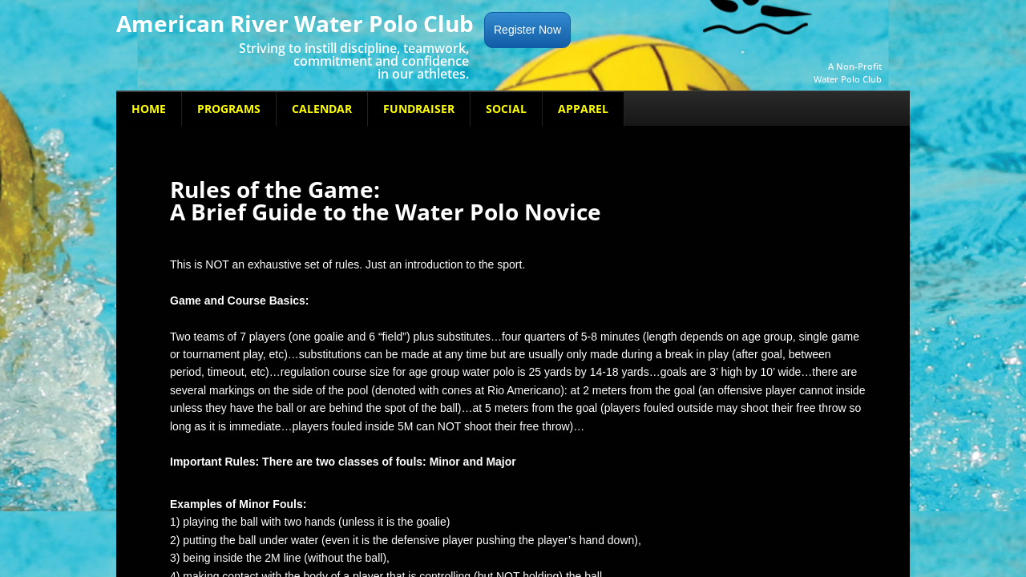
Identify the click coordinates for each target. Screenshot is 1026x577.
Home (148, 108)
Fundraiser (418, 108)
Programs (229, 108)
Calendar (322, 108)
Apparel (583, 108)
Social (506, 108)
